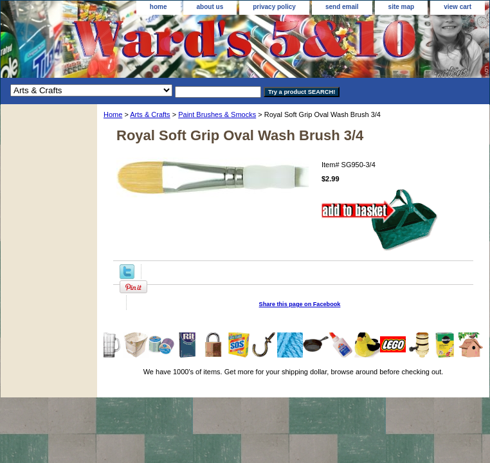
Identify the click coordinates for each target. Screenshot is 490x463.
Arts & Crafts (150, 114)
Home (113, 114)
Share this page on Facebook (300, 304)
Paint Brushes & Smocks (217, 114)
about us (210, 6)
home (158, 6)
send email (342, 6)
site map (401, 6)
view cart (457, 6)
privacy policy (274, 6)
